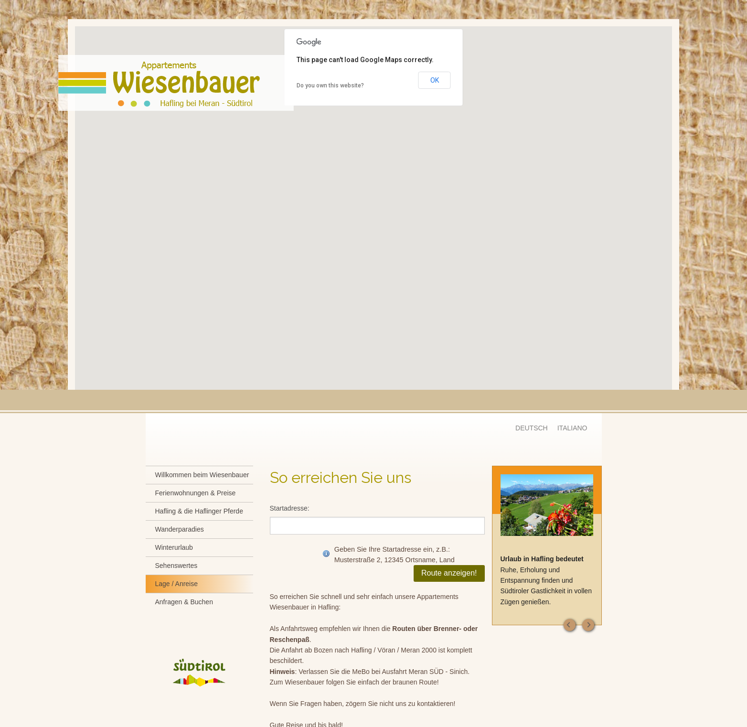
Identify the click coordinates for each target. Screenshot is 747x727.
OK (434, 80)
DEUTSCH (531, 428)
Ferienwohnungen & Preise (195, 493)
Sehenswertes (176, 565)
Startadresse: (289, 508)
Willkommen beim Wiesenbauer (202, 475)
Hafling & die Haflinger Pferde (199, 511)
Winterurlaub (174, 547)
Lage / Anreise (176, 584)
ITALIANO (572, 428)
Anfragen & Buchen (184, 602)
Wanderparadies (179, 529)
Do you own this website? (330, 85)
